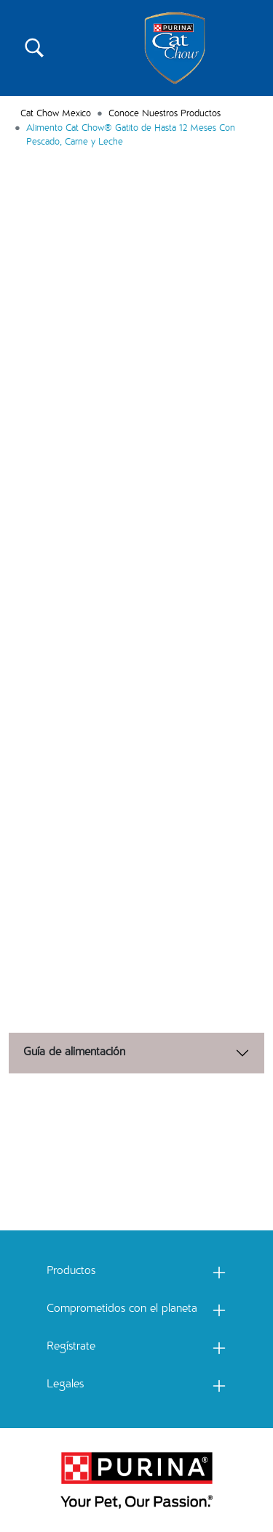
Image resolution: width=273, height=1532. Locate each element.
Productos (71, 1272)
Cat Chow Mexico (55, 114)
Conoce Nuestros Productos (164, 114)
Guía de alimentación (74, 1053)
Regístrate (71, 1347)
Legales (65, 1385)
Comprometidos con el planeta (122, 1309)
